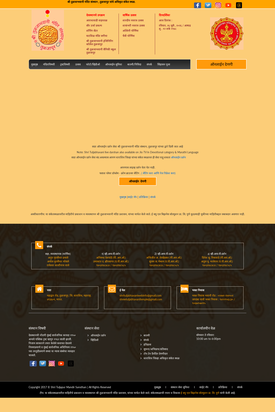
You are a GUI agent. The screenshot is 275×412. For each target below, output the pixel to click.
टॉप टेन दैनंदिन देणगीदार (156, 353)
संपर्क (149, 64)
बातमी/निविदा (134, 64)
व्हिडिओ (94, 339)
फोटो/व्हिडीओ (93, 64)
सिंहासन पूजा (163, 64)
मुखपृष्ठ (34, 64)
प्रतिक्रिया (143, 197)
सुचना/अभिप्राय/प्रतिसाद (156, 349)
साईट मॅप (133, 197)
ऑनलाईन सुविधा (113, 64)
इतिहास (147, 344)
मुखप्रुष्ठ (157, 387)
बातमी (147, 335)
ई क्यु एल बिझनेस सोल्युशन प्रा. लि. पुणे (200, 392)
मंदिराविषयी (49, 64)
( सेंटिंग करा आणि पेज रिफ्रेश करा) (158, 173)
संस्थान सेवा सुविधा (180, 387)
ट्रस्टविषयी (65, 64)
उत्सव (78, 64)
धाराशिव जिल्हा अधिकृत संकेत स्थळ (162, 358)
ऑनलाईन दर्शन (178, 157)
